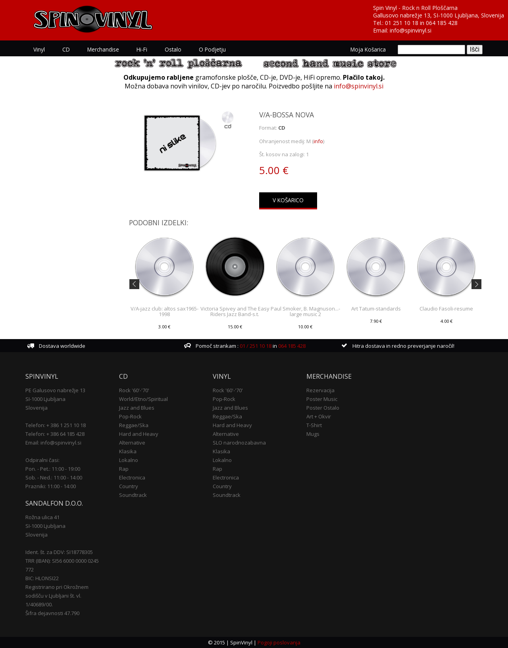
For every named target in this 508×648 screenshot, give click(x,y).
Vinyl (39, 49)
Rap (124, 468)
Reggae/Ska (133, 425)
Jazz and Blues (136, 407)
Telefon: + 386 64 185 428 (55, 433)
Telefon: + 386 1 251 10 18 (55, 425)
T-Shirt (314, 425)
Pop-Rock (130, 416)
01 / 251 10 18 (255, 345)
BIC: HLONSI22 (42, 578)
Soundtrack (133, 494)
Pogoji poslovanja (279, 642)
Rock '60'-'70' (134, 390)
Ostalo (173, 49)
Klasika (128, 451)
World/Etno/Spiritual (143, 399)
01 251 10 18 (401, 23)
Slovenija (36, 407)
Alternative (132, 442)
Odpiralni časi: (42, 460)
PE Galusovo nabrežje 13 (55, 390)
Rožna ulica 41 (42, 517)
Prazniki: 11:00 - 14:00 (50, 486)
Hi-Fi (142, 49)
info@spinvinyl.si (410, 30)
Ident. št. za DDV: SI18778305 (59, 552)
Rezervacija (320, 390)
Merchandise (103, 49)
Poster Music (321, 399)
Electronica (132, 477)
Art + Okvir (318, 416)
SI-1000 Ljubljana (45, 399)
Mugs (312, 433)
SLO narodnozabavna (239, 442)
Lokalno (128, 460)
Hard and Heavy (138, 433)
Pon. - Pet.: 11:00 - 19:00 (52, 468)
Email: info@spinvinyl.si (53, 442)
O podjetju (212, 49)
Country (128, 486)
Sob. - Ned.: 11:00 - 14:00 (53, 477)
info (318, 141)
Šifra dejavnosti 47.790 (52, 613)
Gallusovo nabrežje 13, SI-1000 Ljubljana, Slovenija (438, 15)
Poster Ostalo (322, 407)
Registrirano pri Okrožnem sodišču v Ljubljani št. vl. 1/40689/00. (57, 595)
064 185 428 (442, 23)
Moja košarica (368, 49)
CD (66, 49)
